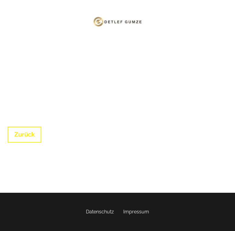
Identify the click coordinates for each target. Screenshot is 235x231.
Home (109, 41)
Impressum (136, 212)
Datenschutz (100, 212)
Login (127, 41)
